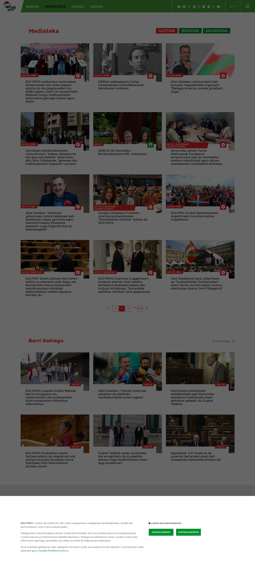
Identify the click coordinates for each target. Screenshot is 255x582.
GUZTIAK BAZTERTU (188, 532)
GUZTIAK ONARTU (161, 532)
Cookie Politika (47, 550)
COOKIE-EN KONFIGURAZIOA (165, 523)
